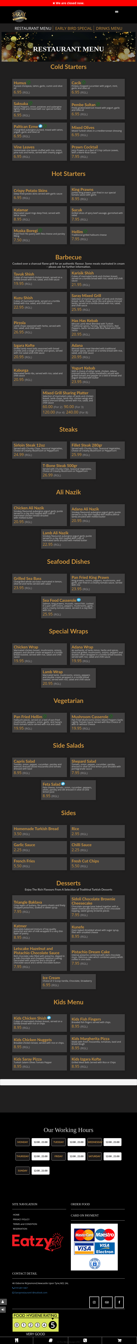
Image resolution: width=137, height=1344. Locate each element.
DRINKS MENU (109, 28)
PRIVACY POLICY (21, 1219)
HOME (16, 1214)
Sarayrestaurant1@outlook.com (29, 1292)
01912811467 (20, 1287)
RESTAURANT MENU (33, 28)
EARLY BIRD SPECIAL (73, 28)
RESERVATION (20, 1228)
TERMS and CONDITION (25, 1224)
